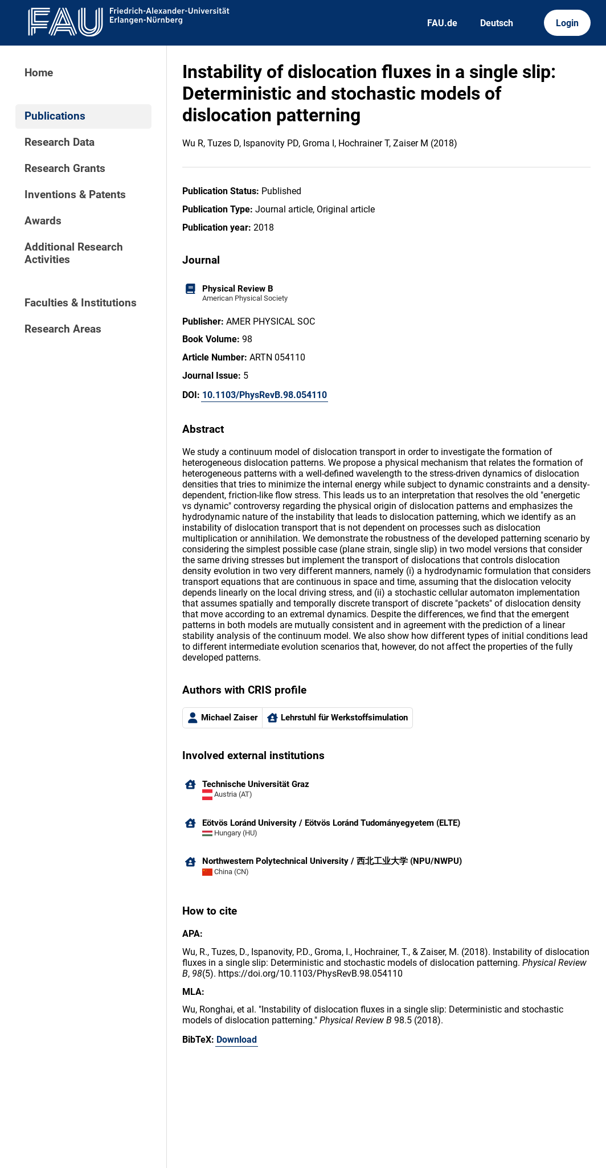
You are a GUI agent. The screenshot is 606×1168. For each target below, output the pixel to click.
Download (236, 1039)
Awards (43, 221)
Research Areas (62, 329)
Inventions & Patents (75, 194)
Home (38, 73)
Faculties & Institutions (80, 303)
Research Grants (64, 168)
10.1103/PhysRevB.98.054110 (264, 395)
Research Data (59, 142)
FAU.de (442, 23)
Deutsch (496, 23)
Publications (54, 116)
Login (567, 23)
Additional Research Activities (73, 253)
